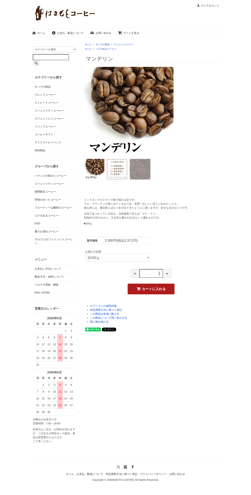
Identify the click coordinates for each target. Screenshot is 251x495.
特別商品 (40, 150)
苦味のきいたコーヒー (48, 199)
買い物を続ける (99, 321)
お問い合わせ (100, 32)
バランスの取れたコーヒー (50, 175)
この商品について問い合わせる (108, 317)
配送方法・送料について (49, 276)
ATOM (45, 292)
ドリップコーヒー (45, 126)
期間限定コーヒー (45, 191)
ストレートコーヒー (124, 44)
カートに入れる (151, 289)
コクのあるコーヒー (106, 49)
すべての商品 (102, 44)
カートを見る (128, 32)
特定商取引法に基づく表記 (106, 309)
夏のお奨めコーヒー (47, 231)
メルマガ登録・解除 (47, 284)
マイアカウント (208, 5)
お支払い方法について (48, 268)
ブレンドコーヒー (45, 94)
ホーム (38, 32)
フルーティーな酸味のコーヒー (53, 207)
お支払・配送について (68, 32)
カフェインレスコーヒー (49, 118)
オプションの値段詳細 (103, 305)
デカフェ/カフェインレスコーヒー (54, 241)
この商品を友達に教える (104, 313)
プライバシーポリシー (153, 473)
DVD (37, 223)
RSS (37, 292)
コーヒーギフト (44, 134)
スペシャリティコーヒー (49, 110)
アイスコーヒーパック (48, 142)
